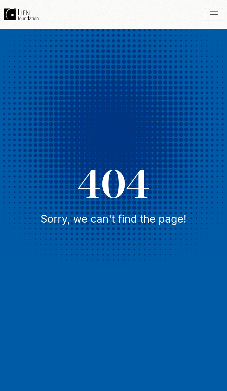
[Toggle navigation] (214, 14)
